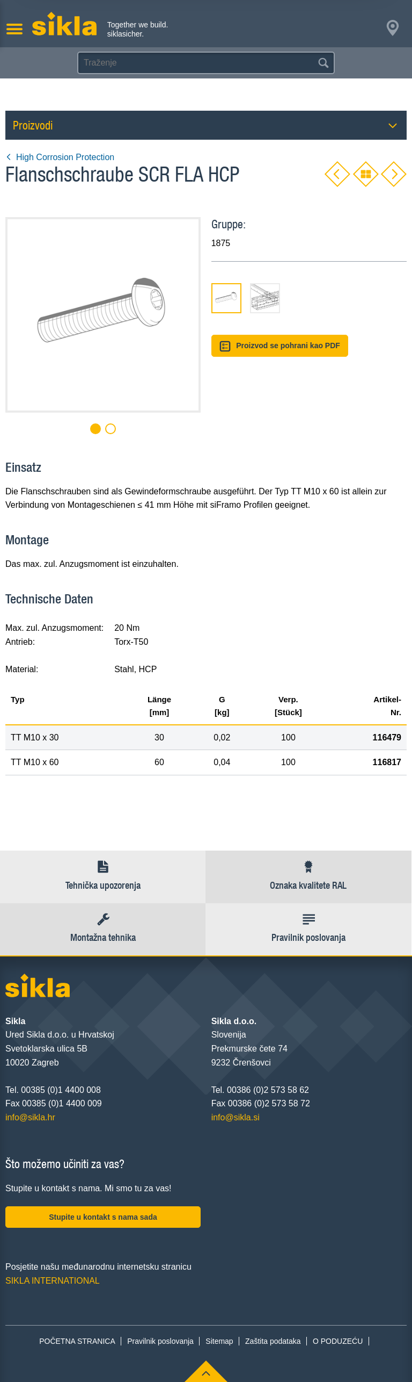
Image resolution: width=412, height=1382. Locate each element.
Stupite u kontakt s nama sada (103, 1217)
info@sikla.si (235, 1117)
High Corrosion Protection (59, 157)
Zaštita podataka (273, 1341)
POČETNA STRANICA (77, 1341)
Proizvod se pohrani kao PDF (279, 346)
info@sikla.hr (30, 1117)
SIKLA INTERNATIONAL (52, 1280)
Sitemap (219, 1341)
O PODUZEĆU (338, 1341)
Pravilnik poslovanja (160, 1341)
